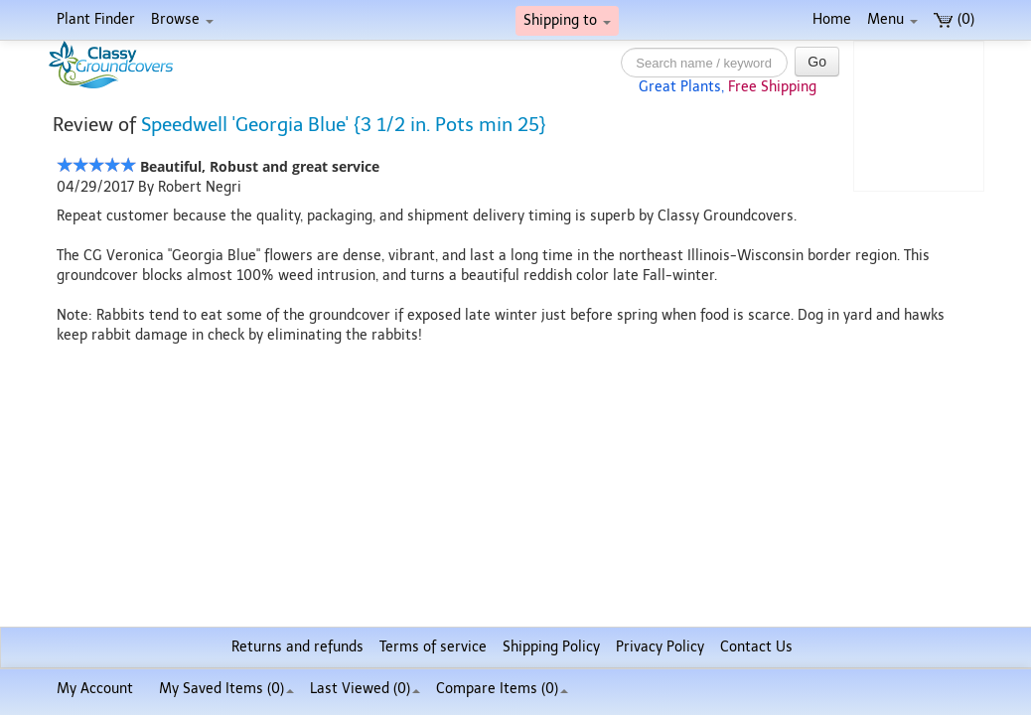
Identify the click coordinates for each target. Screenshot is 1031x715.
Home (831, 19)
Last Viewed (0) (365, 688)
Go (817, 62)
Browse (182, 19)
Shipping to (567, 20)
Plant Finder (96, 19)
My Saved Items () (226, 688)
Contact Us (756, 647)
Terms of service (433, 647)
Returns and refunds (297, 647)
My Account (95, 688)
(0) (954, 19)
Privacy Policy (660, 647)
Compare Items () (502, 688)
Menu (892, 19)
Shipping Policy (551, 647)
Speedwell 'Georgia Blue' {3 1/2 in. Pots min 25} (343, 124)
